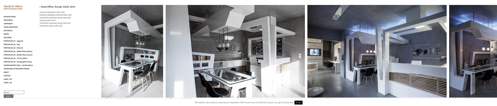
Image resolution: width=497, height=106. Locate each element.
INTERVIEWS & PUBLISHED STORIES (16, 69)
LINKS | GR (8, 83)
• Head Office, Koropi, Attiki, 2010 (50, 26)
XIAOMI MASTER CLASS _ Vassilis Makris (18, 65)
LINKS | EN (8, 79)
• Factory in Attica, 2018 (47, 20)
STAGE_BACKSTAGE (11, 27)
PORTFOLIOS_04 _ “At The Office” (16, 58)
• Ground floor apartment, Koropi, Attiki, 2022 (55, 18)
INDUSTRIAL (8, 20)
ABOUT (6, 72)
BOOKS (6, 34)
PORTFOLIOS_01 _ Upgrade (13, 41)
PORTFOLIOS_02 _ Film (12, 44)
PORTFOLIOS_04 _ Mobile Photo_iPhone (18, 51)
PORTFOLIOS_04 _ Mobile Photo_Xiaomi (18, 55)
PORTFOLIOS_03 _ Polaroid (13, 48)
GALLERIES (7, 37)
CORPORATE (8, 24)
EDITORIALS (8, 31)
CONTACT (7, 76)
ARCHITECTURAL (10, 17)
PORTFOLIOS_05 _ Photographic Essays (18, 62)
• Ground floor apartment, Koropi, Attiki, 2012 (55, 23)
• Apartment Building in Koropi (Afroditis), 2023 (55, 15)
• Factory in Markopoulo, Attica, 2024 (52, 12)
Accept (298, 102)
